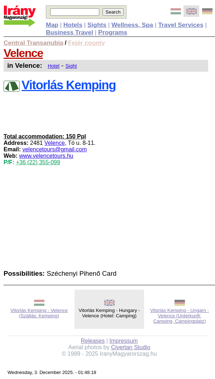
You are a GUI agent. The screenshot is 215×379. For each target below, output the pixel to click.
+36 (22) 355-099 (38, 162)
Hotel (53, 66)
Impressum (123, 341)
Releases (93, 341)
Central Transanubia (33, 42)
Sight (71, 66)
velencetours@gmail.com (54, 149)
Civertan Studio (130, 347)
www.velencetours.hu (46, 156)
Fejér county (86, 42)
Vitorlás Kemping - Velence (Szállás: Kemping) (39, 313)
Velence (23, 53)
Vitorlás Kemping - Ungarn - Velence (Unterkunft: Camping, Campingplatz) (179, 316)
